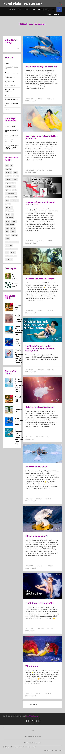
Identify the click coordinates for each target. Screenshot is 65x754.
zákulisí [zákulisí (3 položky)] (8, 256)
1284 (30, 172)
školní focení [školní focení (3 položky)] (9, 259)
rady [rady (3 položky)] (7, 231)
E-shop (49, 14)
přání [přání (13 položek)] (7, 228)
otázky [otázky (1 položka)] (7, 214)
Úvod (32, 730)
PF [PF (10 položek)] (12, 214)
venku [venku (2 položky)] (15, 249)
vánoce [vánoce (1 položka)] (13, 252)
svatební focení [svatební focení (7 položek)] (10, 242)
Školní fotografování (11, 99)
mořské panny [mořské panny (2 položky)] (14, 200)
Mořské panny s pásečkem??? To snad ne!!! (20, 318)
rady (6, 95)
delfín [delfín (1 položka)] (15, 179)
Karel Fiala (40, 98)
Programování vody (20, 410)
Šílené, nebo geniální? (36, 536)
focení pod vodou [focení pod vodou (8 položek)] (10, 186)
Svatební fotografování (12, 103)
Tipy (6, 109)
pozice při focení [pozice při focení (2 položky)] (10, 224)
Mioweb (59, 750)
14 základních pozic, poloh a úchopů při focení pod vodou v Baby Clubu (40, 348)
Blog (59, 9)
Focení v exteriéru (10, 73)
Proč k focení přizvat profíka (39, 603)
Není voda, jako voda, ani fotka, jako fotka (41, 137)
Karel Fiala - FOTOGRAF (22, 3)
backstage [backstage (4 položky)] (8, 172)
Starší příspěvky (31, 704)
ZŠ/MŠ (33, 9)
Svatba (27, 9)
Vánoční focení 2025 (18, 307)
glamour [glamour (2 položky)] (8, 190)
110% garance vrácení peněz (32, 736)
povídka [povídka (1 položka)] (14, 221)
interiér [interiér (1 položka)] (14, 190)
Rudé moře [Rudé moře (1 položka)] (14, 235)
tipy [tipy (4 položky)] (17, 242)
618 (30, 568)
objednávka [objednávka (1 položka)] (9, 207)
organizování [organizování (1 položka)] (9, 210)
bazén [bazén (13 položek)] (15, 172)
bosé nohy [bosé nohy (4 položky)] (8, 176)
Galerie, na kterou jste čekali (39, 407)
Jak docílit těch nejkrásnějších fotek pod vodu (20, 330)
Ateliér (20, 9)
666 (30, 101)
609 (30, 313)
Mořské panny (9, 85)
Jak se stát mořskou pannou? (18, 342)
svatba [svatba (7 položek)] (7, 238)
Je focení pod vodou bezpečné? (40, 278)
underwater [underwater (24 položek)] (9, 249)
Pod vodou (12, 9)
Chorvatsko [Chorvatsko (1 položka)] (9, 179)
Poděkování (8, 141)
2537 (30, 243)
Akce (6, 63)
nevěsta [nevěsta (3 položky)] (8, 204)
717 (30, 372)
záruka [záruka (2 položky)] (14, 256)
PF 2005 (14, 126)
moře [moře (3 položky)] (7, 200)
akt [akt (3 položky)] (11, 165)
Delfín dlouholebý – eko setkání (41, 66)
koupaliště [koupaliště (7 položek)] (14, 197)
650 (30, 501)
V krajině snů (31, 666)
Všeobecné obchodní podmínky (32, 742)
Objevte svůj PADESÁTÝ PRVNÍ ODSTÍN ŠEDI (40, 203)
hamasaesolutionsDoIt (11, 130)
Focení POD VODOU (11, 67)
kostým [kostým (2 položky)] (8, 197)
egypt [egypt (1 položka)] (7, 183)
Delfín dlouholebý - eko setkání (19, 421)
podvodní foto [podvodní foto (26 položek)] (9, 217)
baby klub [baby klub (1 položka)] (8, 169)
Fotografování (9, 77)
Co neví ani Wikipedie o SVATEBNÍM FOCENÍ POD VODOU (19, 385)
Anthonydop (8, 145)
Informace (57, 14)
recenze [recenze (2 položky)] (13, 231)
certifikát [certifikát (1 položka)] (16, 176)
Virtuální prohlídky (43, 9)
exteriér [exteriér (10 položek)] (13, 183)
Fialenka (40, 170)
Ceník (53, 9)
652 (30, 696)
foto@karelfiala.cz (32, 716)
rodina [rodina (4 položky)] (7, 235)
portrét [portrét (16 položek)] (7, 221)
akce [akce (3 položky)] (7, 165)
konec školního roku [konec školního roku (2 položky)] (11, 193)
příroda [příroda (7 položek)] (13, 228)
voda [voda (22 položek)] (7, 252)
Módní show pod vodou (36, 466)
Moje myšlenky (9, 81)
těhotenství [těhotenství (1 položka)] (9, 245)
